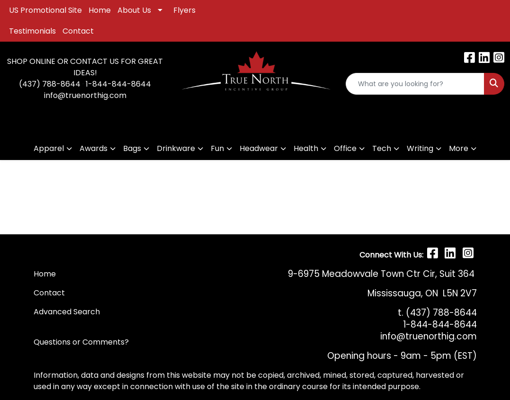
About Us (134, 10)
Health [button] (306, 148)
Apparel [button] (49, 148)
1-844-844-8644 (118, 84)
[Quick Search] (415, 84)
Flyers (184, 10)
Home (100, 10)
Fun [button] (217, 148)
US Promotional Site (45, 10)
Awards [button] (93, 148)
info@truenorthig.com (85, 95)
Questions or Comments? (81, 342)
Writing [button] (420, 148)
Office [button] (345, 148)
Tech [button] (381, 148)
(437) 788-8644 (50, 84)
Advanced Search (67, 311)
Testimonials (32, 31)
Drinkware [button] (176, 148)
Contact (78, 31)
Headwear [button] (259, 148)
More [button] (458, 148)
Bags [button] (132, 148)
